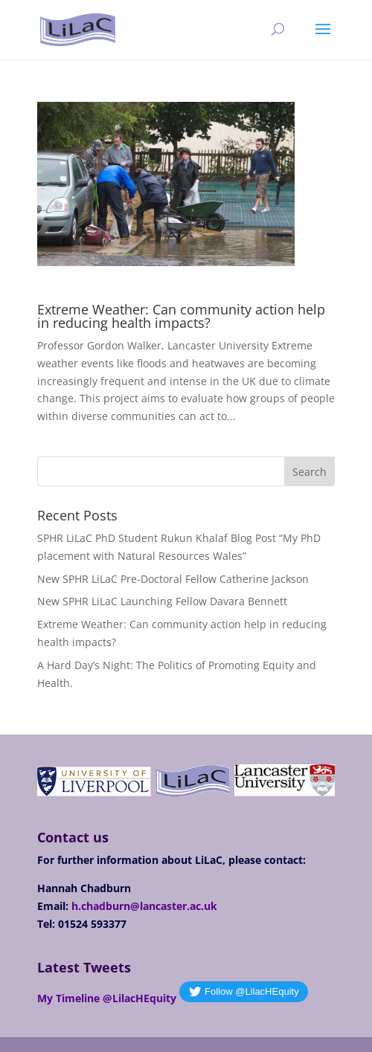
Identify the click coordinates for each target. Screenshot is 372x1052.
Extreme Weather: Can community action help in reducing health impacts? (181, 316)
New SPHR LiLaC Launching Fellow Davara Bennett (162, 601)
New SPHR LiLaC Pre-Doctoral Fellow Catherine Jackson (173, 579)
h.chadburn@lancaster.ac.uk (144, 906)
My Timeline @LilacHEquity (106, 998)
